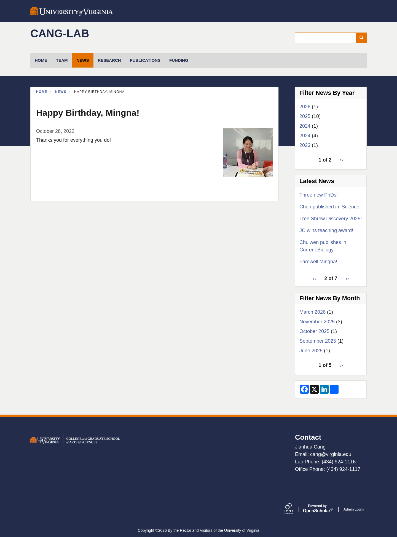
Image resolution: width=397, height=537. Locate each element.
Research (109, 60)
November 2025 (317, 321)
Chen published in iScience (329, 207)
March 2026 (312, 312)
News (83, 60)
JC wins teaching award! (326, 230)
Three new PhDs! (318, 195)
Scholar (317, 508)
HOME (41, 60)
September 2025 (317, 341)
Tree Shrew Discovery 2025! (330, 218)
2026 (304, 106)
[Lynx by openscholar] (293, 509)
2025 (304, 116)
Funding (178, 60)
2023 (304, 145)
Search (363, 38)
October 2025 (314, 331)
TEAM (62, 60)
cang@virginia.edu (330, 454)
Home (41, 92)
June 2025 (311, 350)
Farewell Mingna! (318, 261)
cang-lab (59, 33)
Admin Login (354, 509)
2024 (304, 126)
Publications (145, 60)
